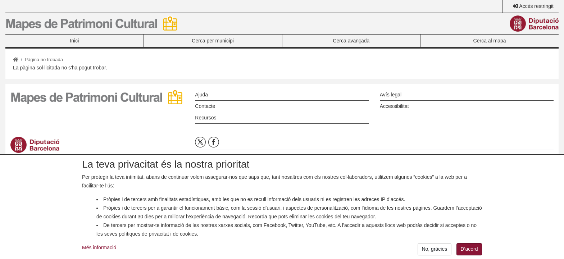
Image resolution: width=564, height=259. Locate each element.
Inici (74, 41)
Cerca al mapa (489, 41)
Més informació (99, 252)
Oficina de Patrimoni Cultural (295, 156)
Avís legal (390, 94)
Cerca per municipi (213, 41)
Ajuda (201, 94)
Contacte (205, 106)
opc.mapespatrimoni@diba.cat (445, 156)
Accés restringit (536, 6)
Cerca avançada (351, 41)
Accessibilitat (394, 106)
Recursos (205, 118)
